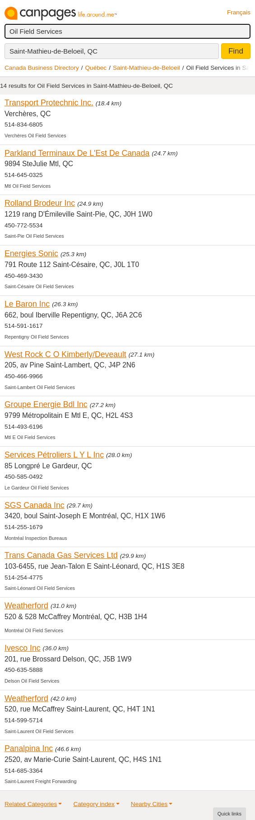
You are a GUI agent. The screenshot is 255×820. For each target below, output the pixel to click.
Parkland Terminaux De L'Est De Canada (77, 153)
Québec (96, 67)
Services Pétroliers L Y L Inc (54, 454)
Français (238, 12)
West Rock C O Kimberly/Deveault (65, 354)
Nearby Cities (149, 804)
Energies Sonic (31, 253)
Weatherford (26, 605)
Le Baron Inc (27, 303)
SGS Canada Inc (35, 505)
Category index (93, 804)
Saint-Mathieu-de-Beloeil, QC (53, 51)
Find (235, 51)
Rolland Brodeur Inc (40, 203)
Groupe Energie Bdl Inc (46, 404)
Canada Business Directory (42, 67)
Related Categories (31, 804)
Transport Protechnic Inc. (49, 102)
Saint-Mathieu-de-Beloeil (146, 67)
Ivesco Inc (23, 647)
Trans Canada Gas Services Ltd (61, 555)
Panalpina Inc (29, 748)
